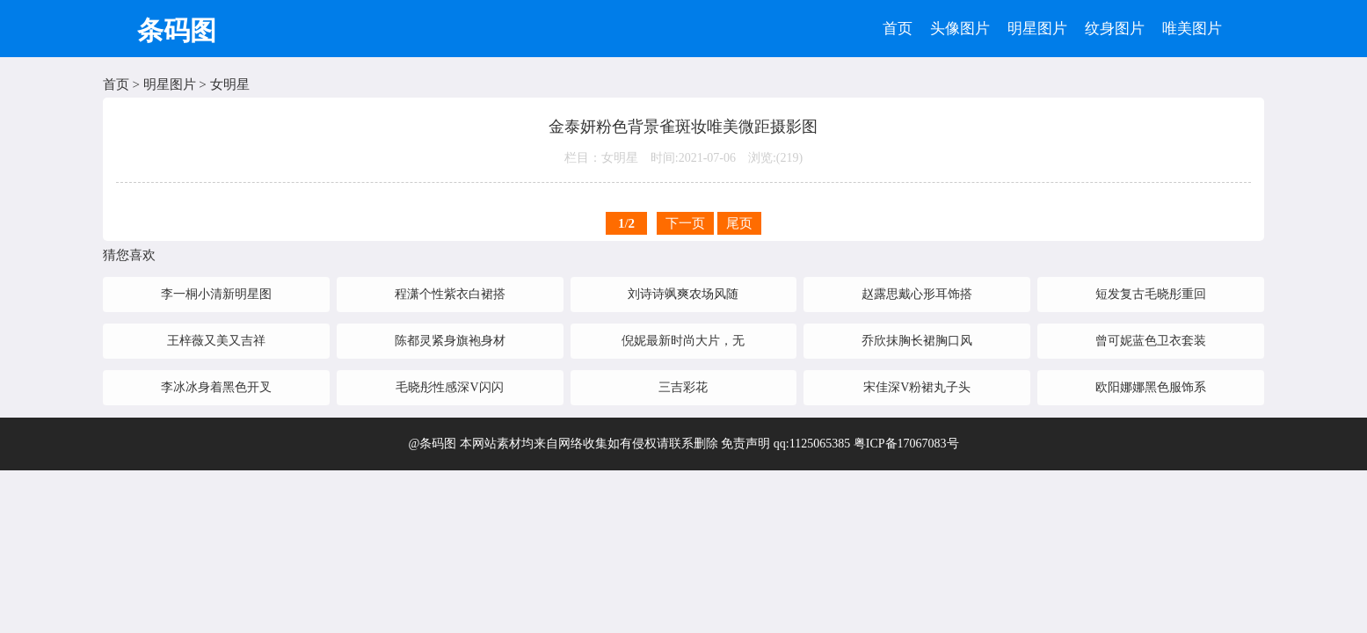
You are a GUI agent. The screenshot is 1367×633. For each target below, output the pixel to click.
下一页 (685, 223)
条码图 (176, 30)
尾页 (739, 223)
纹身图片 (1115, 28)
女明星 (230, 84)
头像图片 (960, 28)
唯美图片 (1192, 28)
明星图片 (1037, 28)
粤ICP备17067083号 (906, 443)
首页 (898, 28)
